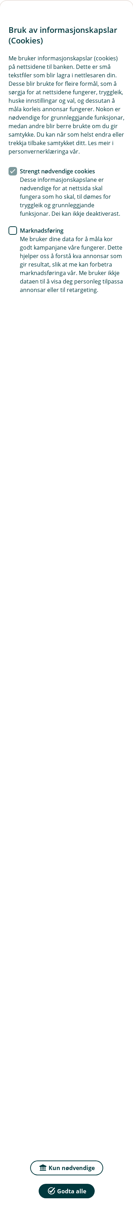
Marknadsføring (41, 230)
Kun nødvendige (67, 1167)
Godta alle (66, 1190)
